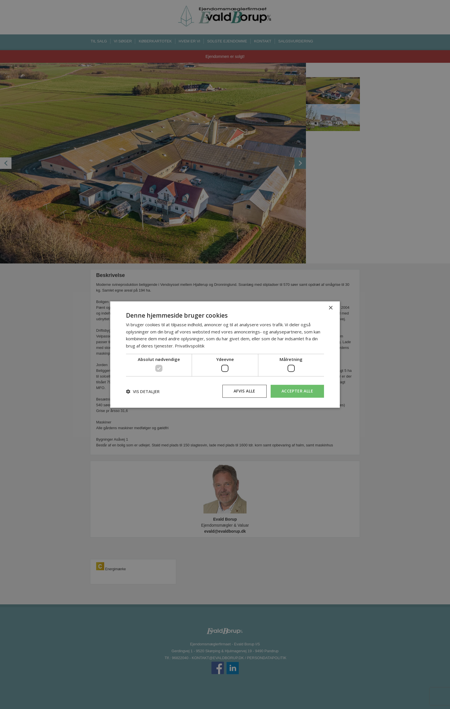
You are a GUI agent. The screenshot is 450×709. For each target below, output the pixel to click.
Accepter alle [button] (297, 391)
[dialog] (225, 354)
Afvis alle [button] (244, 391)
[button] (143, 391)
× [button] (330, 308)
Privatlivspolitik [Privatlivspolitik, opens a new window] (189, 346)
